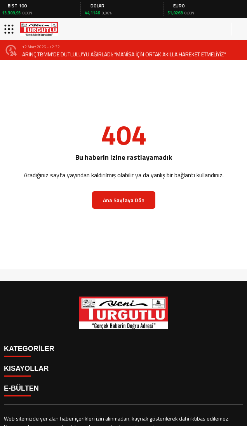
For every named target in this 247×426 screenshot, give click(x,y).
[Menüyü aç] (10, 29)
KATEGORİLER (29, 349)
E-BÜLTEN (21, 388)
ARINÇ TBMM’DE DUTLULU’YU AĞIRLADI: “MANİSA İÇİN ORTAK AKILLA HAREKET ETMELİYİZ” (124, 54)
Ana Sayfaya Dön (123, 200)
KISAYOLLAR (26, 368)
